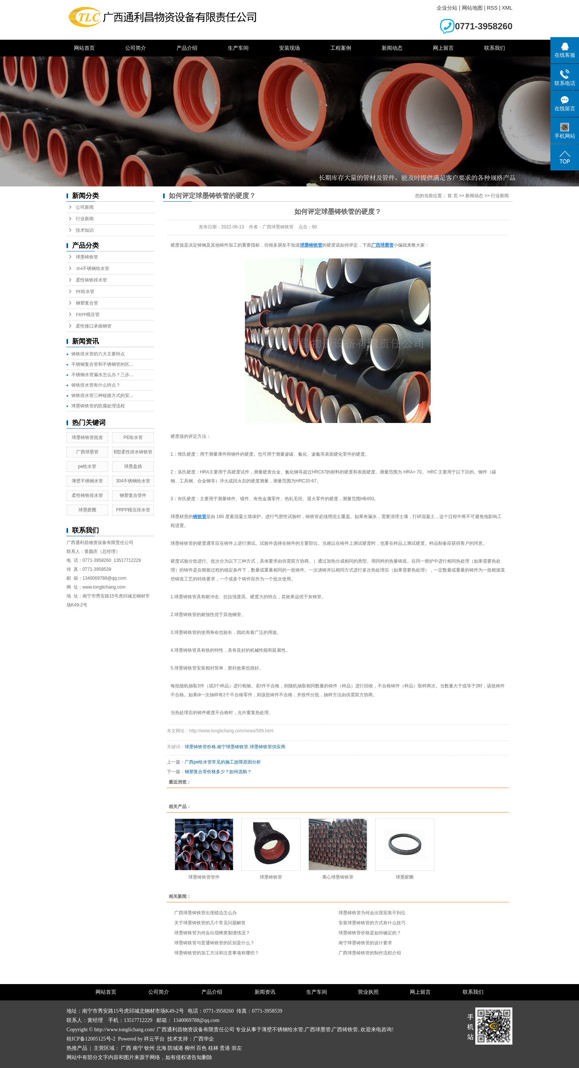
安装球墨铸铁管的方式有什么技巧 (372, 922)
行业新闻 (85, 218)
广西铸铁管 (345, 1029)
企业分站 (447, 8)
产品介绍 (187, 48)
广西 (126, 1048)
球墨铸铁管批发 (87, 437)
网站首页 (84, 48)
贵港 (225, 1048)
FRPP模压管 (88, 314)
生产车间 (238, 48)
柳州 (190, 1048)
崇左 (237, 1048)
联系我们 (494, 48)
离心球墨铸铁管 (337, 877)
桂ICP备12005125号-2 (91, 1039)
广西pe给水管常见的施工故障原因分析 (223, 762)
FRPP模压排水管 (133, 509)
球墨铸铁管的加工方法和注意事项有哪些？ (216, 952)
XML (507, 8)
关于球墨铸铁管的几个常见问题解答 (210, 922)
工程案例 (340, 48)
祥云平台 (154, 1039)
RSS (492, 8)
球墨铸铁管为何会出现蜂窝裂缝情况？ (212, 932)
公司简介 (135, 48)
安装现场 (289, 48)
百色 (201, 1048)
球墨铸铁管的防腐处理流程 (98, 405)
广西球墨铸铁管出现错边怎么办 (205, 912)
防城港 (175, 1048)
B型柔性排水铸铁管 (133, 452)
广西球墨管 (87, 452)
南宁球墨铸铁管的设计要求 (365, 942)
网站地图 (472, 8)
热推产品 (77, 1048)
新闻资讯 (265, 992)
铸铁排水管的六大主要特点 (98, 353)
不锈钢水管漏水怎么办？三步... (102, 374)
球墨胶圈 (87, 509)
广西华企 (203, 1039)
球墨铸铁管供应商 (267, 746)
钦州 (149, 1048)
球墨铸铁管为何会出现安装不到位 (372, 912)
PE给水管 (85, 291)
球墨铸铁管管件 (204, 877)
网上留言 (443, 48)
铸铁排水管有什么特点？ (95, 385)
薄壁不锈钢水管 (87, 480)
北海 (161, 1048)
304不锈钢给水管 (92, 268)
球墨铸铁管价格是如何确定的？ (370, 932)
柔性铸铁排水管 (91, 280)
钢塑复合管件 (133, 495)
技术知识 (85, 230)
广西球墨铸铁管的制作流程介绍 (370, 952)
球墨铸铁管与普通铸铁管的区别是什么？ (214, 942)
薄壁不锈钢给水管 (282, 1029)
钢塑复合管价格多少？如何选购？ (218, 771)
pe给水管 (87, 466)
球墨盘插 (133, 466)
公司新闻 (85, 207)
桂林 (213, 1048)
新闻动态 (392, 48)
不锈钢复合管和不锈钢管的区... (102, 364)
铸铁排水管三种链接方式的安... (102, 395)
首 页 (452, 195)
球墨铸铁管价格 (200, 746)
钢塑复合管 (87, 303)
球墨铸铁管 (87, 257)
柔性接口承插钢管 (93, 326)
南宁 (138, 1048)
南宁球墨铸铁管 (232, 746)
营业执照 (368, 992)
